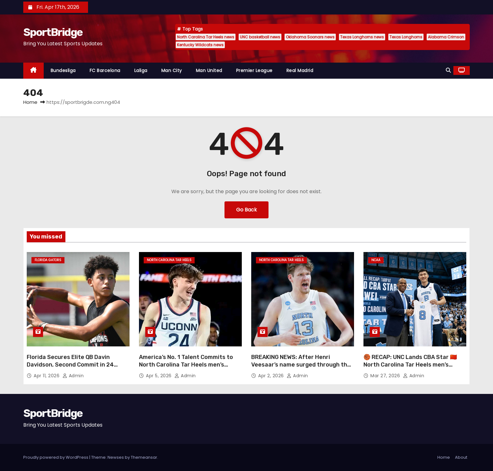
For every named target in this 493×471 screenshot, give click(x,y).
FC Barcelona (105, 70)
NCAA (375, 260)
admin (73, 376)
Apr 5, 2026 (159, 376)
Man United (209, 70)
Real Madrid (299, 70)
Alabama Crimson (446, 37)
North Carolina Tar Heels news (205, 37)
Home (30, 102)
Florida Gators (48, 260)
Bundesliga (63, 70)
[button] (448, 70)
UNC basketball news (260, 37)
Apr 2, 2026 (271, 376)
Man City (171, 70)
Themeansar (144, 457)
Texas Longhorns (406, 37)
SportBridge (52, 32)
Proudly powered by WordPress (56, 457)
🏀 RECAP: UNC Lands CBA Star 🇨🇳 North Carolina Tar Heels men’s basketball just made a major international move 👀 (410, 368)
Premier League (254, 70)
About (461, 457)
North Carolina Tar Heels (169, 260)
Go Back (246, 209)
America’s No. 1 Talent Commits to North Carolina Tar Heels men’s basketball (186, 365)
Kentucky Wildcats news (200, 45)
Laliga (140, 70)
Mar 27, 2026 (386, 376)
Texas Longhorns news (362, 37)
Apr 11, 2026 (47, 376)
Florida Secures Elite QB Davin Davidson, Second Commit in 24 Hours (70, 365)
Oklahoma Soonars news (310, 37)
